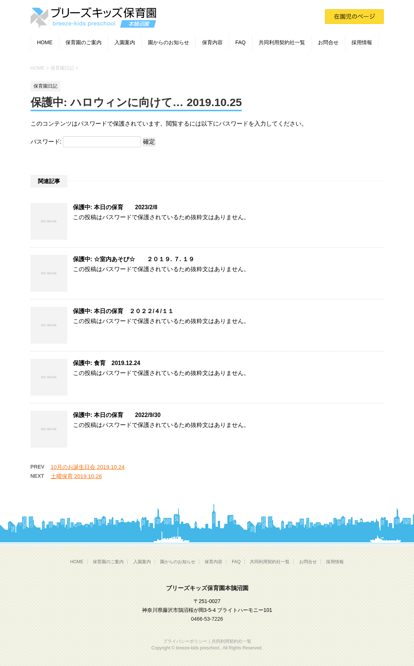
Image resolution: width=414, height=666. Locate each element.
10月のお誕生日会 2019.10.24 (88, 467)
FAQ (241, 42)
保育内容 (212, 42)
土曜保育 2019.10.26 (76, 476)
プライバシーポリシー (185, 641)
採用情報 (361, 42)
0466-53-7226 (207, 619)
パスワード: (86, 142)
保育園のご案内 (84, 42)
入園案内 (124, 42)
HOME (45, 42)
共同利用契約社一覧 (282, 42)
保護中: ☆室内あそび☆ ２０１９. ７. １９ (134, 259)
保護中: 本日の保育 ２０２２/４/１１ (123, 311)
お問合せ (328, 42)
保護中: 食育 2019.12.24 (107, 363)
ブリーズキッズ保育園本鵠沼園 (207, 588)
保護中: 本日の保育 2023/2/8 (115, 207)
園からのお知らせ (168, 42)
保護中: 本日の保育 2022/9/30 (117, 415)
